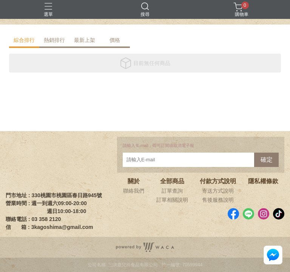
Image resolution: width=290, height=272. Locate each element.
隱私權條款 (263, 181)
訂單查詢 (172, 190)
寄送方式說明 (218, 190)
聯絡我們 (133, 190)
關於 (134, 181)
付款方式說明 (218, 181)
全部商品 (172, 181)
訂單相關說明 (172, 199)
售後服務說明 (218, 199)
